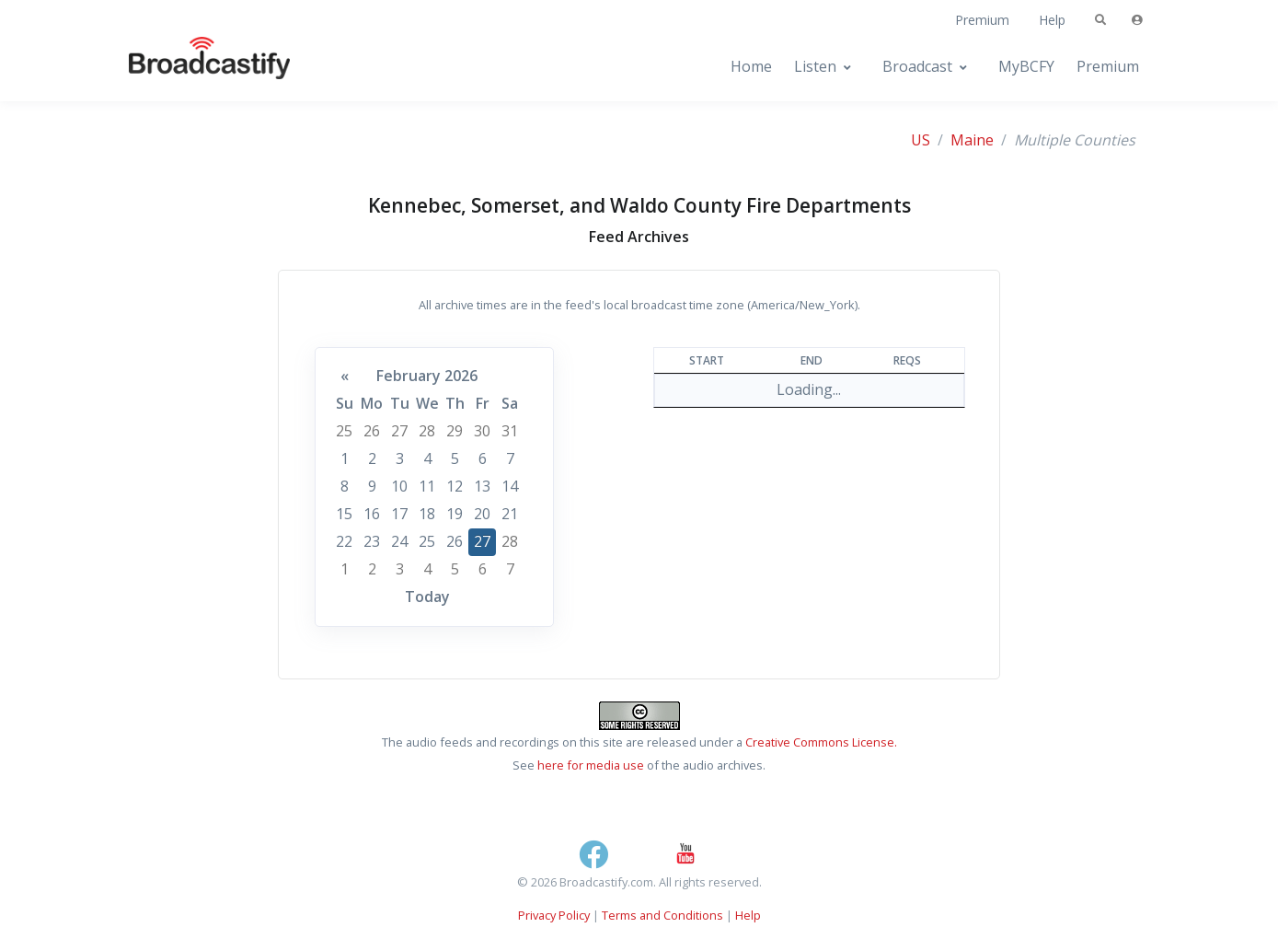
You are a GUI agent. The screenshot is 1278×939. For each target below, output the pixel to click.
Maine (972, 140)
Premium (982, 20)
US (920, 140)
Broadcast (917, 66)
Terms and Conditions (662, 915)
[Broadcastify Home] (191, 66)
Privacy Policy (554, 915)
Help (1052, 20)
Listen (815, 66)
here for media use (590, 765)
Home (751, 66)
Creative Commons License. (821, 742)
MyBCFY (1026, 66)
